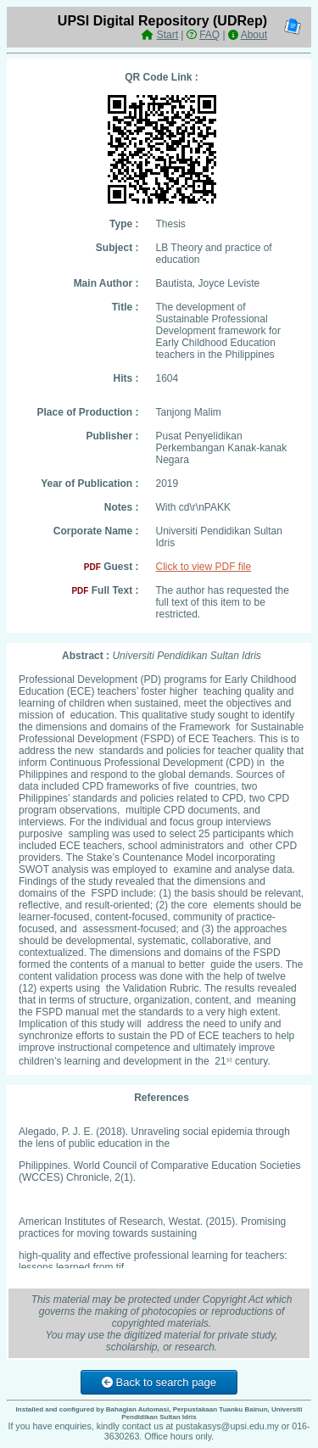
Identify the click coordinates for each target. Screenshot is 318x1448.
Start (167, 35)
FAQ (209, 35)
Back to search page (159, 1382)
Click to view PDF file (204, 567)
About (254, 35)
